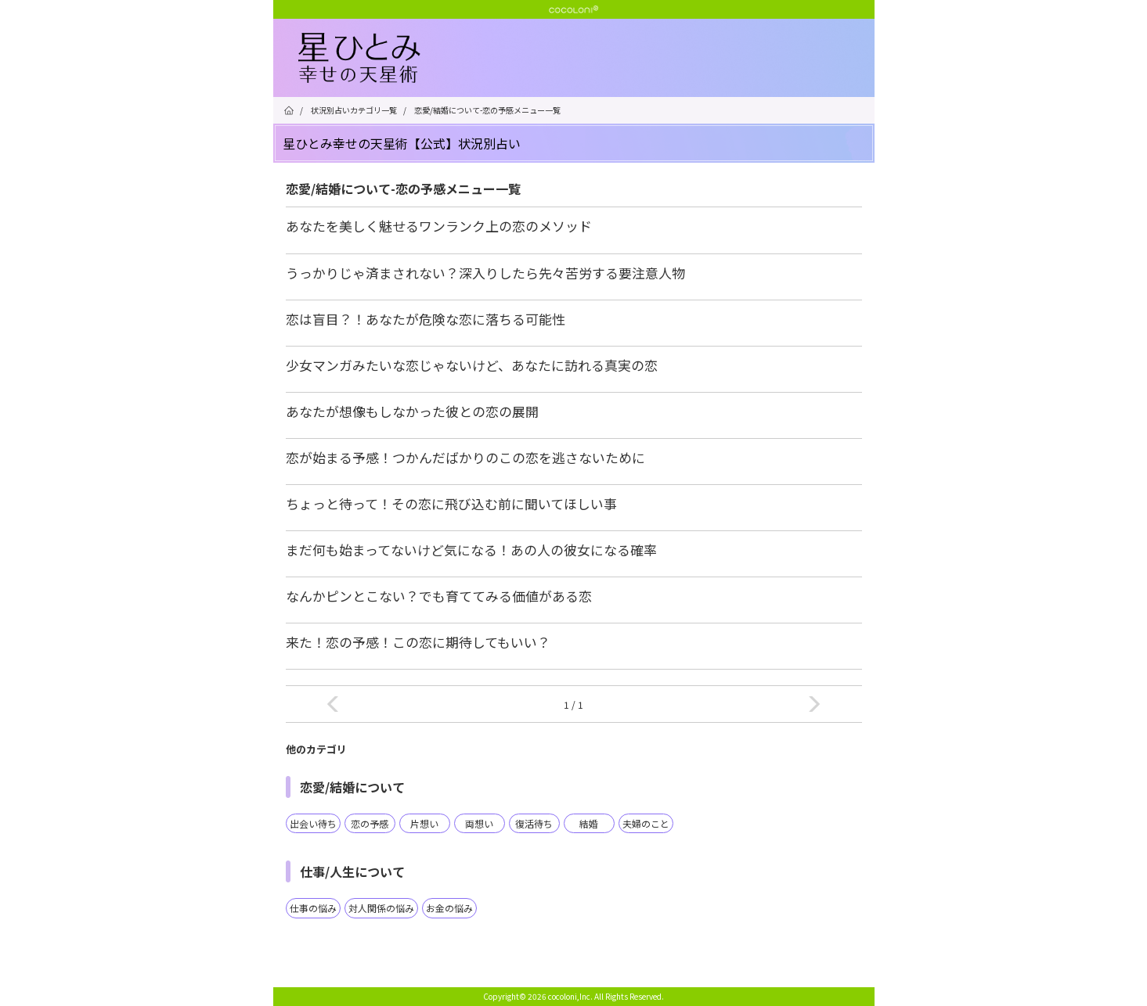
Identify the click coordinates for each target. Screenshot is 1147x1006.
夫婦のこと (645, 823)
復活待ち (534, 823)
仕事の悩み (313, 907)
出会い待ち (313, 823)
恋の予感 (369, 823)
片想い (424, 823)
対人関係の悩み (381, 907)
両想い (479, 823)
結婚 (588, 823)
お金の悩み (449, 907)
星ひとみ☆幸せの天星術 (586, 58)
